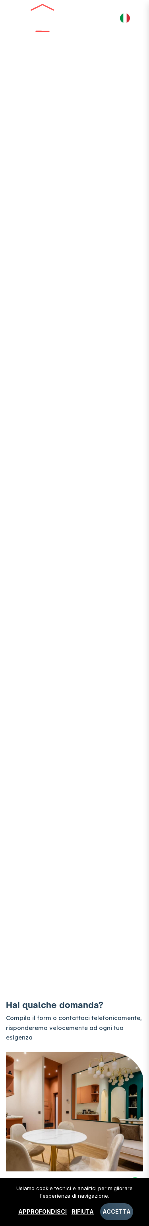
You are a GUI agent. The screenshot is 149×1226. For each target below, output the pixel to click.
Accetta (117, 1211)
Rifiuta (83, 1211)
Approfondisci (42, 1211)
